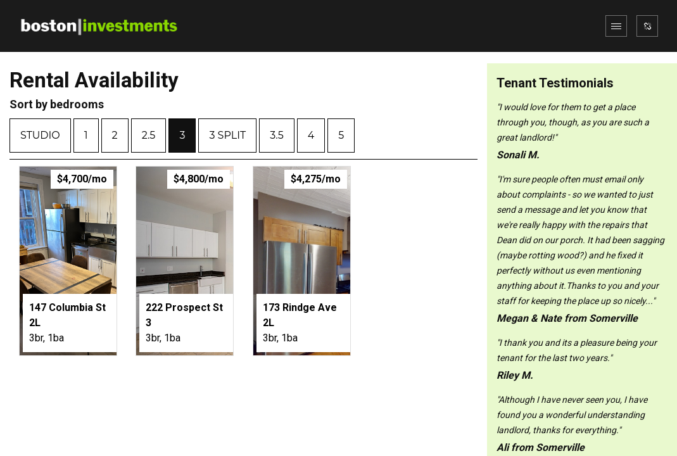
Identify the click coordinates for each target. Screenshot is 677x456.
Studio (40, 135)
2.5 (149, 135)
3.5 (276, 135)
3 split (227, 135)
